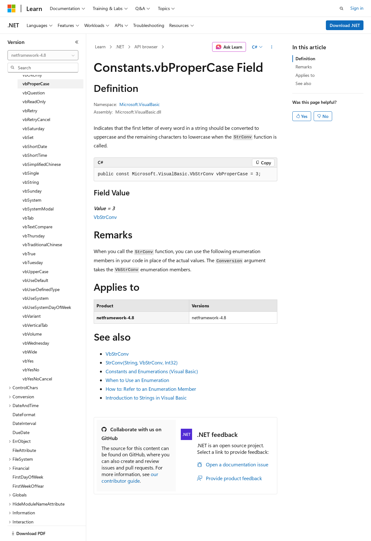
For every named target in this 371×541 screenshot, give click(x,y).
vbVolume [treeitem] (32, 334)
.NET (120, 47)
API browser (146, 47)
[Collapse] (76, 42)
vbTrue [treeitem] (29, 254)
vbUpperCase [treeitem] (35, 271)
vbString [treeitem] (31, 182)
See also (303, 83)
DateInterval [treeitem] (24, 423)
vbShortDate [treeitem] (35, 146)
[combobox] (43, 55)
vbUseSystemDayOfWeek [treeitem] (47, 307)
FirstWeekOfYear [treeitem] (28, 486)
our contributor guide (130, 477)
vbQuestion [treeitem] (34, 93)
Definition (305, 58)
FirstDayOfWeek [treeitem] (28, 477)
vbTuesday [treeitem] (33, 262)
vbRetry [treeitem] (30, 111)
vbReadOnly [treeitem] (34, 101)
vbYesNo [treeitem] (31, 370)
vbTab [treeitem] (28, 218)
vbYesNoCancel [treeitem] (37, 379)
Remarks (303, 67)
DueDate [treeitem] (21, 432)
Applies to (305, 75)
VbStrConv (105, 217)
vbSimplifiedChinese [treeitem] (42, 164)
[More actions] (271, 47)
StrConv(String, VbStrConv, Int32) (142, 362)
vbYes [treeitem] (28, 361)
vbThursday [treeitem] (34, 236)
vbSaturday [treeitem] (33, 128)
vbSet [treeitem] (28, 137)
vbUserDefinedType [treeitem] (41, 289)
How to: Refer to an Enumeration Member (151, 388)
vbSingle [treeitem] (31, 173)
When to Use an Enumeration (137, 380)
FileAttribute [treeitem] (24, 450)
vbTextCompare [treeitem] (37, 227)
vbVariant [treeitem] (32, 316)
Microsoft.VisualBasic (139, 104)
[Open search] (341, 8)
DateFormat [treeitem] (24, 414)
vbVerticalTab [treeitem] (35, 325)
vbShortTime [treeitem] (35, 155)
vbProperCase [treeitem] (36, 84)
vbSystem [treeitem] (32, 200)
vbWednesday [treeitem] (36, 343)
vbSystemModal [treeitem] (38, 209)
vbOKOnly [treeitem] (32, 75)
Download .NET (345, 25)
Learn (100, 47)
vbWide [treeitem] (30, 352)
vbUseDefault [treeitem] (35, 280)
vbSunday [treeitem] (32, 191)
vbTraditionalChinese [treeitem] (42, 244)
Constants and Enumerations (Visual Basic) (152, 371)
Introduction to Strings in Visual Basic (146, 397)
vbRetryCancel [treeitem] (36, 119)
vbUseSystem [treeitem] (36, 298)
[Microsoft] (12, 8)
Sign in (356, 8)
